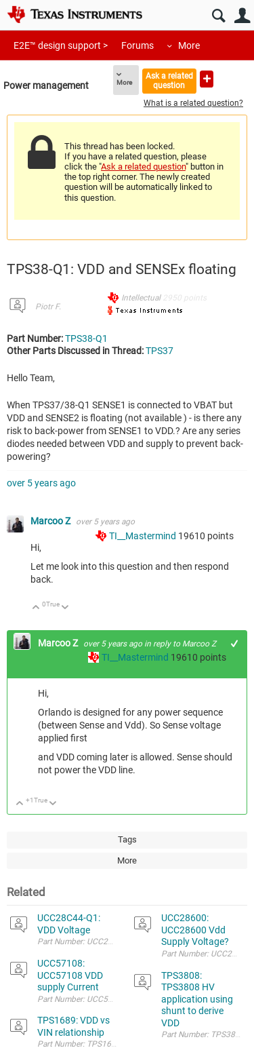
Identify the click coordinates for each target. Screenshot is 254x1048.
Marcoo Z (51, 521)
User (242, 16)
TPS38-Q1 (86, 338)
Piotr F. (48, 306)
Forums (137, 45)
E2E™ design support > (61, 45)
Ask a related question (169, 80)
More (189, 45)
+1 (235, 643)
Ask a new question (206, 79)
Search (218, 16)
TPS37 (159, 350)
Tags (127, 839)
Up (36, 608)
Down (65, 608)
